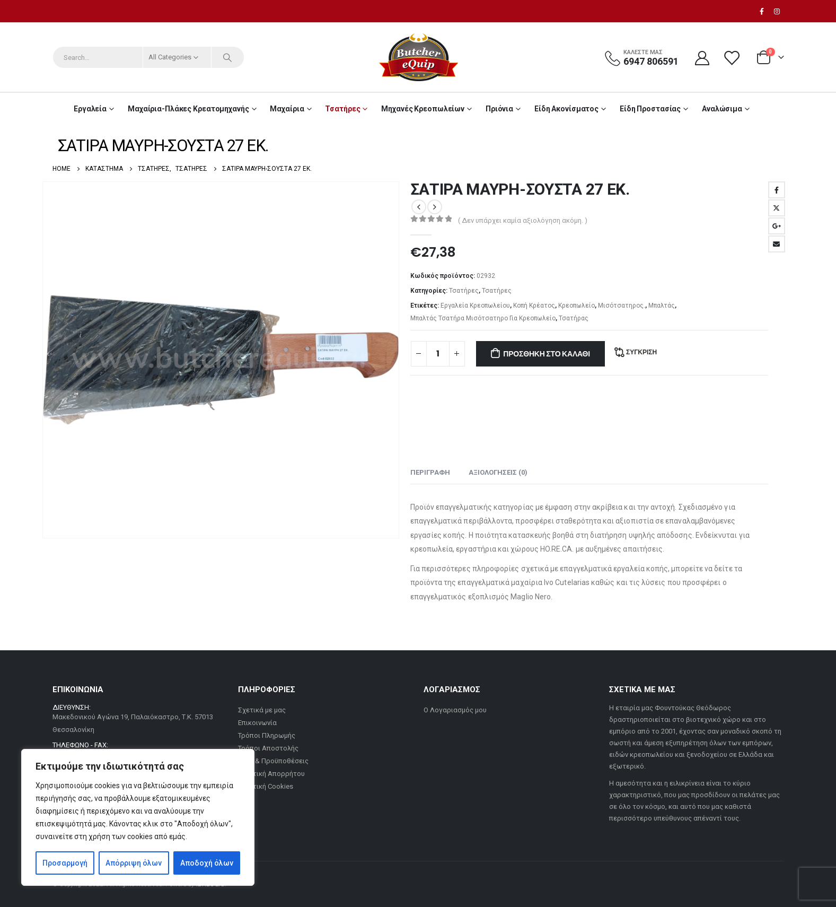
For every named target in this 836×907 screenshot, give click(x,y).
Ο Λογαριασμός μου (455, 710)
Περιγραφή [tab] (430, 472)
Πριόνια (499, 108)
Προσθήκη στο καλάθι (546, 353)
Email (776, 244)
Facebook (776, 189)
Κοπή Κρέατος (534, 305)
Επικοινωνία (257, 723)
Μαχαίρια (287, 108)
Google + (776, 225)
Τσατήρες (342, 108)
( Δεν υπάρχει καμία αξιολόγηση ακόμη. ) (522, 220)
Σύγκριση (641, 351)
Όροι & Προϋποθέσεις (273, 761)
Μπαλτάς (661, 305)
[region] (137, 817)
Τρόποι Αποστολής (268, 748)
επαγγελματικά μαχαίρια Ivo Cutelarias (523, 582)
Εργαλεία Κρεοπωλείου (475, 305)
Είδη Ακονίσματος (566, 108)
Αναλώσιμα (722, 108)
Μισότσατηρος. (621, 305)
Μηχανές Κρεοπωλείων (422, 108)
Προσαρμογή (64, 863)
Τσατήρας (573, 318)
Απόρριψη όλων (133, 863)
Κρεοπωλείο (576, 305)
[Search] (228, 57)
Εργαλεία (90, 108)
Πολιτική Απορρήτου (271, 774)
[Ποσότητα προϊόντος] (438, 354)
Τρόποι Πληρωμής (266, 735)
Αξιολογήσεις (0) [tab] (498, 472)
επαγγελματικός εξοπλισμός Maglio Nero (480, 596)
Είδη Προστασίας (650, 108)
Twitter (776, 207)
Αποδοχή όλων (206, 863)
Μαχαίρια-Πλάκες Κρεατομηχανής (188, 108)
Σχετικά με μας (262, 710)
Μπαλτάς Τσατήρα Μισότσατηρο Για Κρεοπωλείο (483, 318)
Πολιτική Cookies (265, 786)
